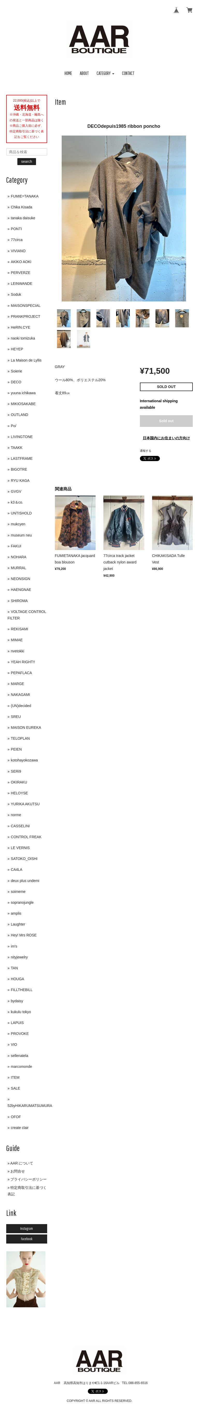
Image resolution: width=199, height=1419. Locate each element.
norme (16, 815)
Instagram (26, 1228)
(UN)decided (21, 706)
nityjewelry (19, 957)
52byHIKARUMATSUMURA (30, 1106)
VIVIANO (18, 251)
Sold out (166, 421)
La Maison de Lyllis (26, 360)
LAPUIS (17, 1023)
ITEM (15, 1077)
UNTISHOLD (21, 513)
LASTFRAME (22, 458)
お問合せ (17, 1171)
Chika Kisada (21, 207)
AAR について (21, 1163)
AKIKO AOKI (21, 262)
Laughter (18, 924)
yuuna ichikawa (23, 393)
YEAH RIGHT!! (23, 662)
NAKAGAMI (20, 695)
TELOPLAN (20, 738)
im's (14, 946)
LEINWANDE (21, 283)
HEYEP (17, 349)
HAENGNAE (21, 590)
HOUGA (17, 979)
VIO (14, 1044)
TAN (14, 968)
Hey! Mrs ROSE (24, 935)
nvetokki (17, 651)
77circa (17, 240)
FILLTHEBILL (22, 990)
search (26, 161)
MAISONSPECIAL (25, 305)
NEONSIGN (20, 579)
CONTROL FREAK (26, 837)
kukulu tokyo (21, 1012)
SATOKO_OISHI (24, 859)
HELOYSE (19, 793)
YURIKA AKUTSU (25, 804)
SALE (15, 1088)
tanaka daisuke (23, 218)
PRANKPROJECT (25, 316)
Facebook (26, 1239)
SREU (16, 717)
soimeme (18, 891)
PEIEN (16, 749)
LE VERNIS (20, 848)
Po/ (13, 426)
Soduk (16, 294)
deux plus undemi (25, 881)
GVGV (16, 491)
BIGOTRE (19, 469)
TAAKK (17, 448)
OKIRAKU (19, 782)
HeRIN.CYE (20, 327)
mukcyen (18, 524)
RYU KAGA (20, 480)
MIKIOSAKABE (23, 404)
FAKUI (16, 546)
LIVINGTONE (22, 437)
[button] (105, 73)
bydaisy (17, 1001)
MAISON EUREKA (26, 727)
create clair (20, 1128)
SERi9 (16, 771)
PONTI (16, 229)
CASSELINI (20, 826)
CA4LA (16, 869)
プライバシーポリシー (28, 1179)
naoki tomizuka (23, 338)
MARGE (17, 684)
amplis (16, 913)
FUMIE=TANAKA (25, 196)
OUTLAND (19, 415)
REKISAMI (19, 629)
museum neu (21, 535)
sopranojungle (22, 902)
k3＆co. (17, 502)
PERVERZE (20, 273)
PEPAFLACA (21, 673)
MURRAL (18, 568)
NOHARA (18, 557)
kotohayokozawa (24, 760)
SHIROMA (19, 601)
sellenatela (19, 1056)
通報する (145, 450)
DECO (16, 382)
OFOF (16, 1117)
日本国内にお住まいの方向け (166, 438)
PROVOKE (20, 1034)
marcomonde (21, 1066)
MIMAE (17, 640)
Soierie (16, 371)
